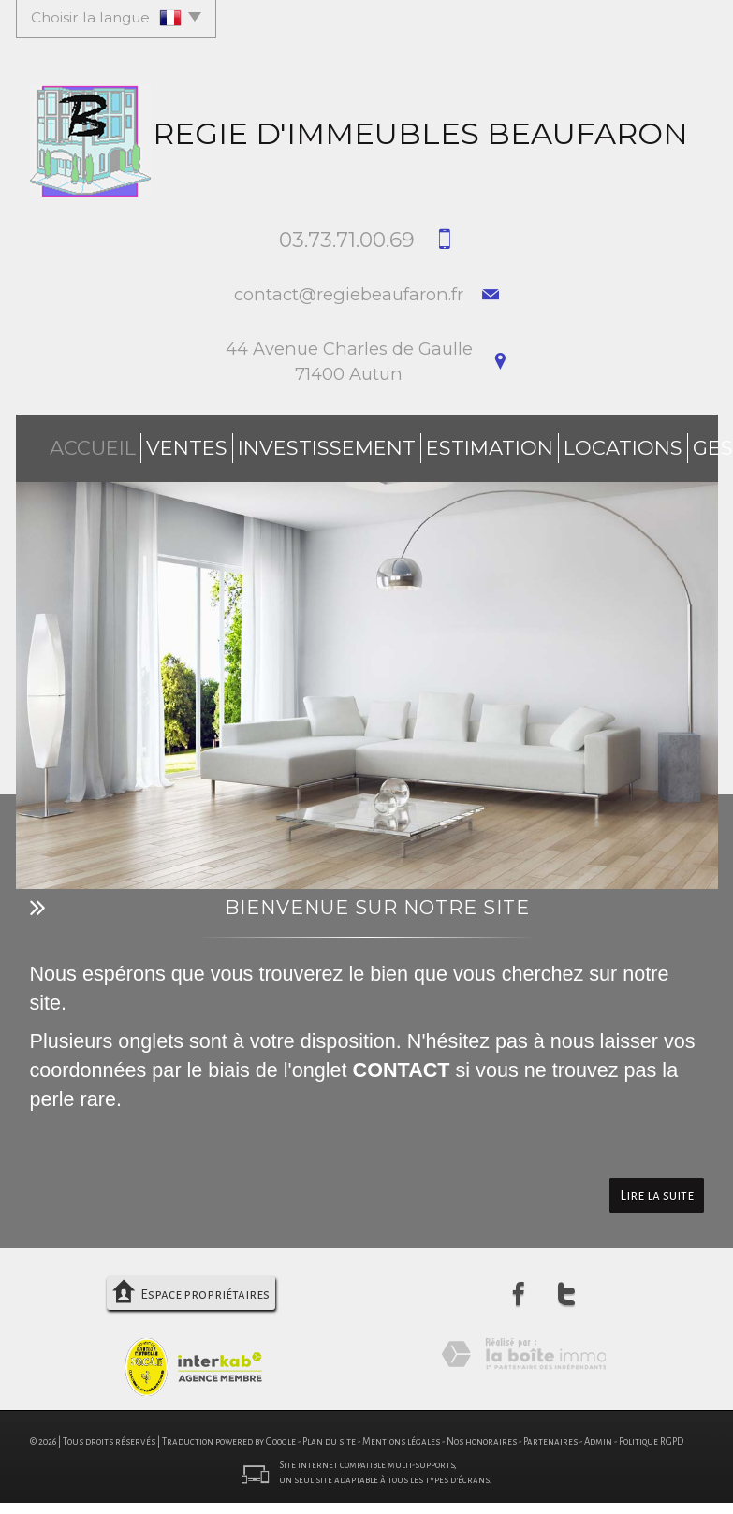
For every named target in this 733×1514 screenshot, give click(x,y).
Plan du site (329, 1433)
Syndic (626, 444)
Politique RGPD (651, 1433)
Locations (466, 444)
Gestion (554, 444)
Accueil (67, 444)
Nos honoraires (482, 1433)
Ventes (139, 444)
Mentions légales (401, 1433)
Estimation (366, 444)
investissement (244, 444)
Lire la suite (657, 1187)
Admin (598, 1433)
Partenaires (550, 1433)
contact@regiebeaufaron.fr (348, 294)
